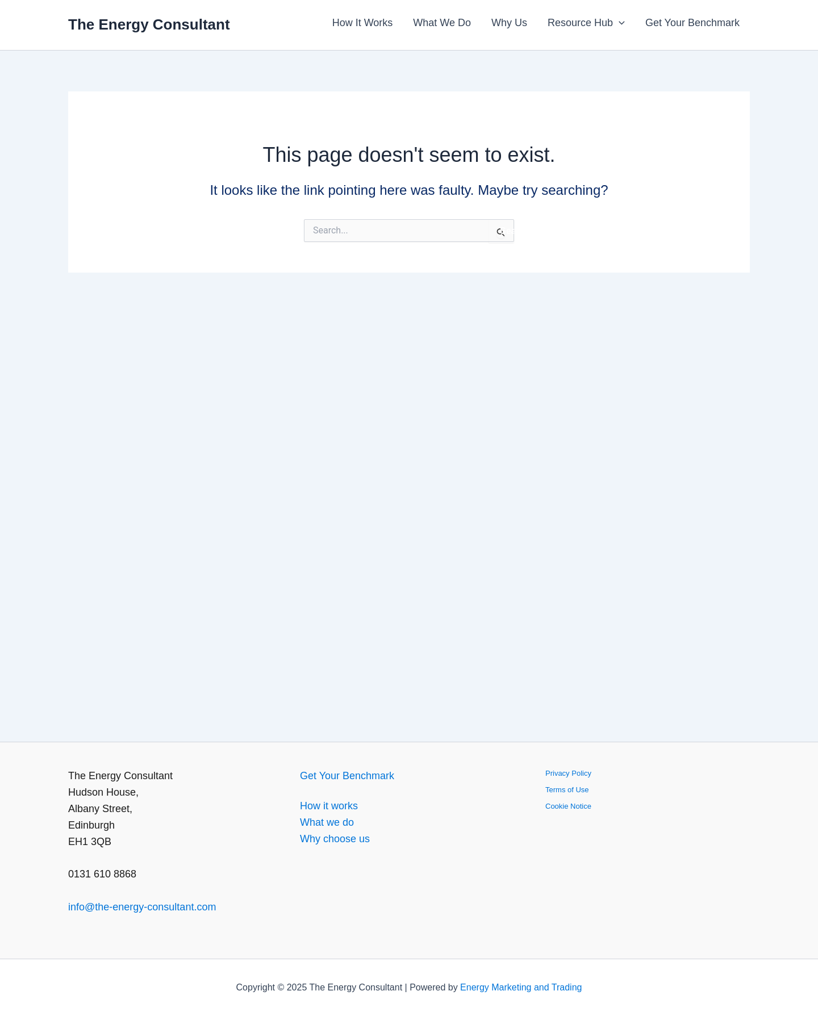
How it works (329, 806)
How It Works (362, 22)
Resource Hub (586, 22)
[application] (619, 22)
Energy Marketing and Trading (521, 987)
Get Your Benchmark (692, 22)
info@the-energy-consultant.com (142, 907)
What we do (327, 822)
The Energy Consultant (149, 24)
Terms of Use (567, 789)
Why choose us (335, 838)
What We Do (442, 22)
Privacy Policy (568, 773)
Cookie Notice (568, 806)
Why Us (509, 22)
